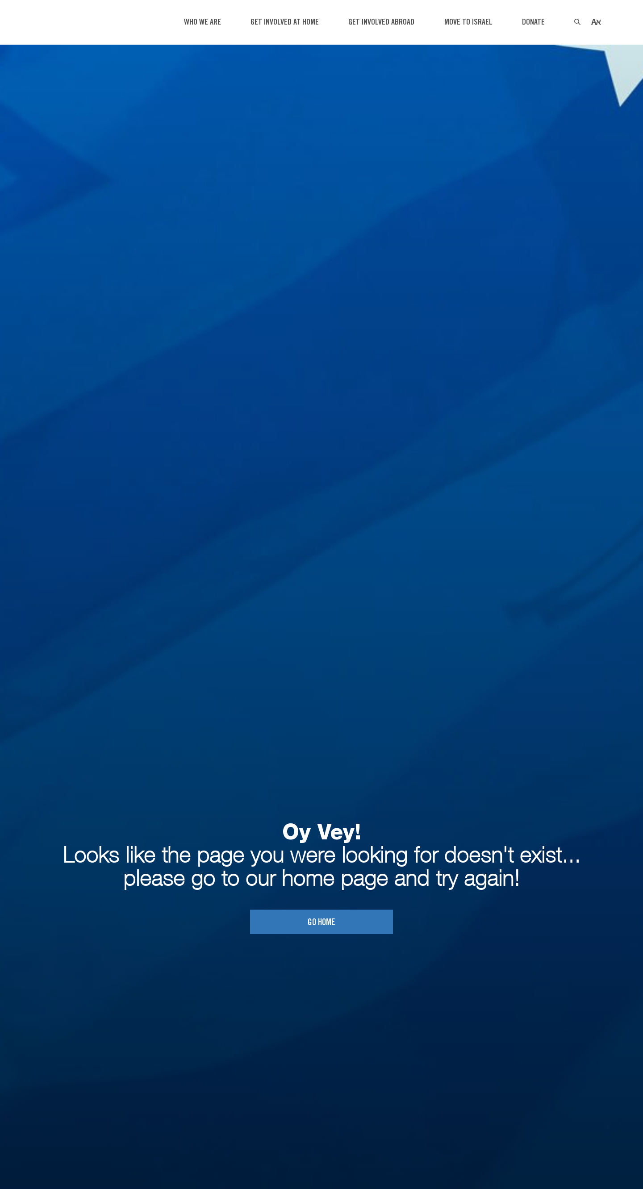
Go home (321, 922)
